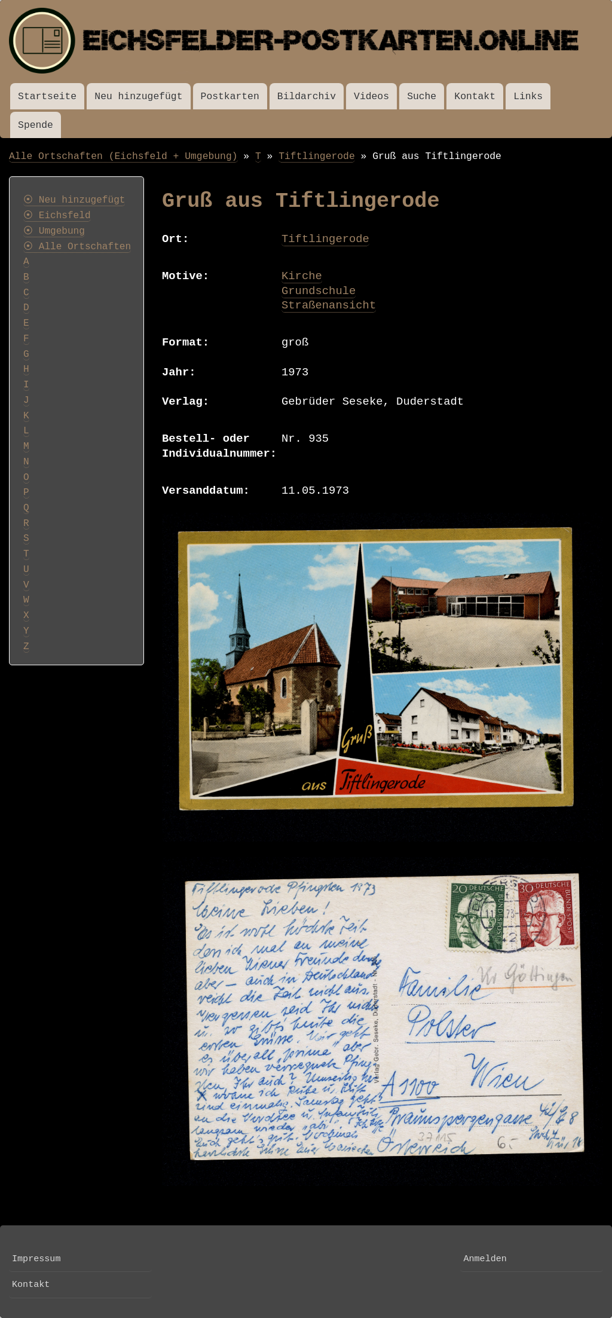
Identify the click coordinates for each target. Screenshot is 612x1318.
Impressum (36, 1258)
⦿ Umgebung (54, 231)
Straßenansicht (328, 305)
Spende (35, 125)
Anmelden (484, 1258)
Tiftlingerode (317, 156)
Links (528, 96)
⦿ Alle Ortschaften (77, 246)
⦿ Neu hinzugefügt (74, 200)
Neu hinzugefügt (138, 96)
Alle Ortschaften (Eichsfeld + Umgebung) (123, 156)
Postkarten (230, 96)
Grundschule (318, 291)
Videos (371, 96)
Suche (421, 96)
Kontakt (474, 96)
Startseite (47, 96)
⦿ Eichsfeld (57, 215)
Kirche (301, 276)
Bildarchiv (306, 96)
